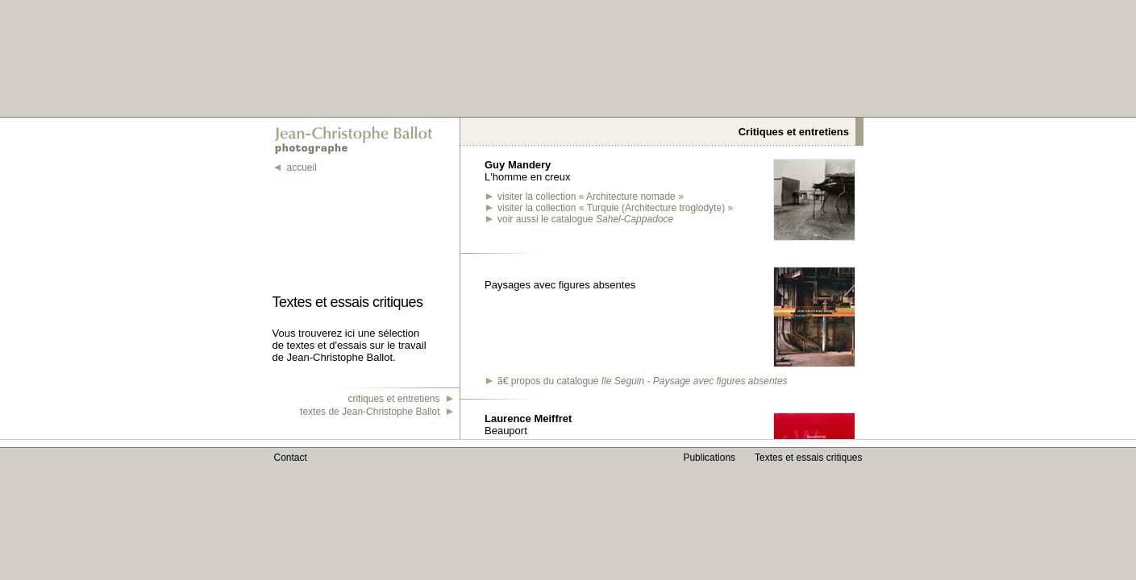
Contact (290, 457)
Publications (709, 457)
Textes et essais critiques (808, 457)
